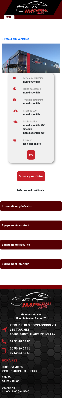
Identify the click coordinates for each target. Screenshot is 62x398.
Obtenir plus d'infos (31, 176)
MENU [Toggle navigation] (9, 17)
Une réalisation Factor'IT (31, 318)
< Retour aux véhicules (15, 38)
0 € (31, 154)
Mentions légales (31, 314)
